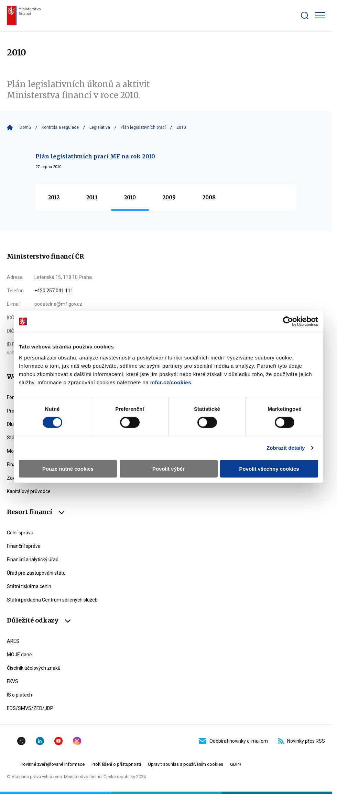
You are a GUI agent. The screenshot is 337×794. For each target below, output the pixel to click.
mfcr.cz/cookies (170, 382)
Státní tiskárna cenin (29, 586)
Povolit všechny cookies (269, 468)
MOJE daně (19, 654)
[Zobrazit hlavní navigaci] (320, 15)
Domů (25, 127)
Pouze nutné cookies (68, 468)
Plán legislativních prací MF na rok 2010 (95, 156)
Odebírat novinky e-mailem (233, 741)
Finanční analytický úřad (32, 559)
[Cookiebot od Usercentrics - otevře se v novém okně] (288, 321)
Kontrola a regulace (60, 127)
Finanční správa (24, 546)
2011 (92, 197)
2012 (53, 197)
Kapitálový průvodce (29, 491)
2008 (209, 197)
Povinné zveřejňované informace (53, 764)
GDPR (235, 764)
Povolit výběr (168, 468)
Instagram (77, 741)
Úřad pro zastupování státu (36, 573)
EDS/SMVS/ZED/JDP (30, 708)
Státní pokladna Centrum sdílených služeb (52, 600)
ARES (13, 641)
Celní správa (20, 532)
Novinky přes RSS (301, 741)
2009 (169, 197)
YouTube (58, 741)
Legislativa (99, 127)
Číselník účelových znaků (34, 668)
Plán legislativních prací (143, 127)
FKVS (12, 681)
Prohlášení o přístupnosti (116, 764)
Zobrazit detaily (286, 448)
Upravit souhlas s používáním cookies (185, 764)
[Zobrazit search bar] (304, 15)
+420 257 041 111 (53, 290)
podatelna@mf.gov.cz (58, 304)
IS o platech (19, 695)
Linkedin (40, 741)
